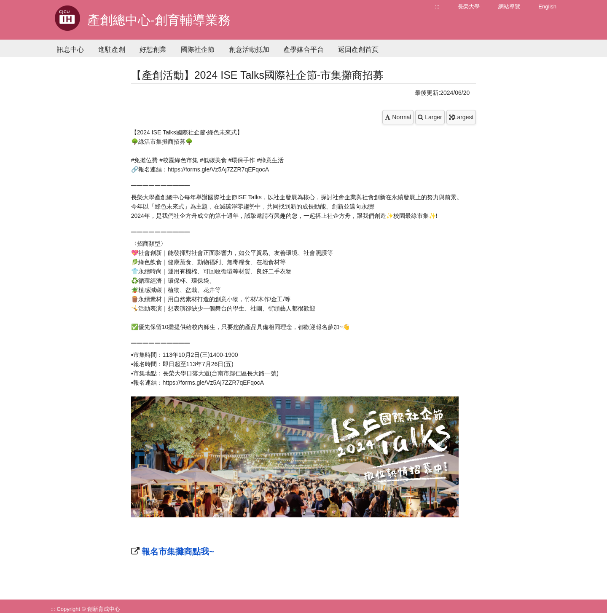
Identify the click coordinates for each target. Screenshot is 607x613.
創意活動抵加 (249, 49)
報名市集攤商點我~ (177, 551)
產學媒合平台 (303, 49)
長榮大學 (469, 6)
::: (437, 6)
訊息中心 (70, 49)
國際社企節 (198, 49)
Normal (398, 117)
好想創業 (153, 49)
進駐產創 (111, 49)
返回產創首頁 (358, 49)
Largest (461, 117)
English (547, 6)
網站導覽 (509, 6)
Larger (430, 117)
